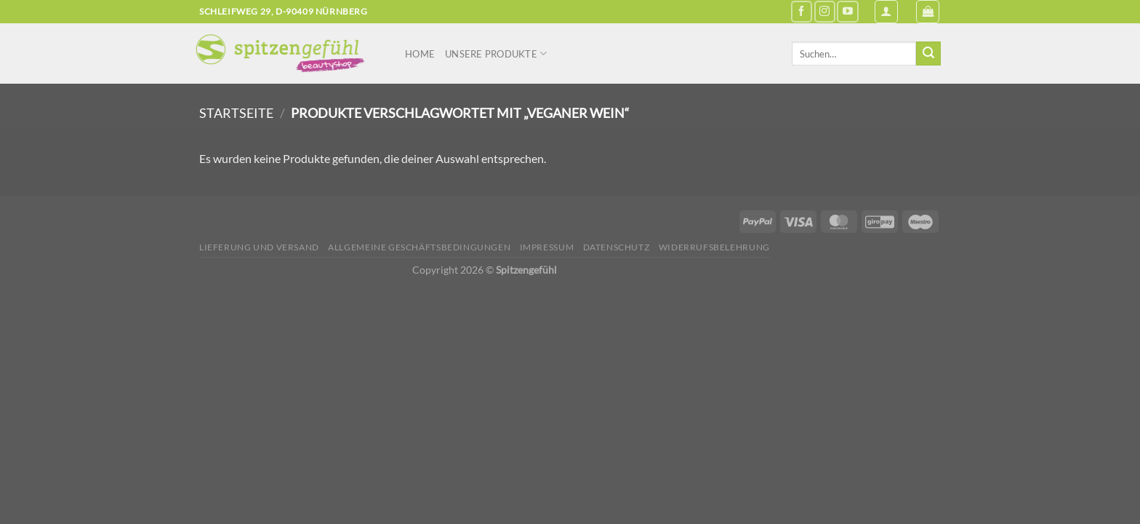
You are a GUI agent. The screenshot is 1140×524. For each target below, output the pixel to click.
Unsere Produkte (496, 53)
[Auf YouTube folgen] (847, 11)
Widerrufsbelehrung (714, 247)
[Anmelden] (886, 11)
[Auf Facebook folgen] (801, 11)
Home (420, 54)
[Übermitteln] (928, 53)
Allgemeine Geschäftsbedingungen (419, 247)
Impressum (547, 247)
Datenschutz (616, 247)
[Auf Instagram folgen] (824, 11)
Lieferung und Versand (259, 247)
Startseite (236, 113)
